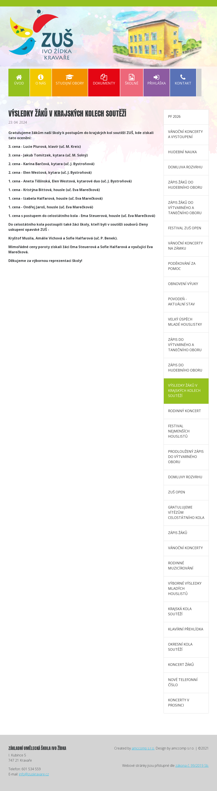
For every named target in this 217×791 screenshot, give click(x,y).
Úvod (19, 80)
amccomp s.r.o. (143, 748)
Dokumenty (104, 80)
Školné (131, 80)
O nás (40, 80)
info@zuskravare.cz (34, 774)
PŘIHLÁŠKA (156, 80)
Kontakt (183, 80)
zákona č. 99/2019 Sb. (192, 765)
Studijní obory (70, 80)
